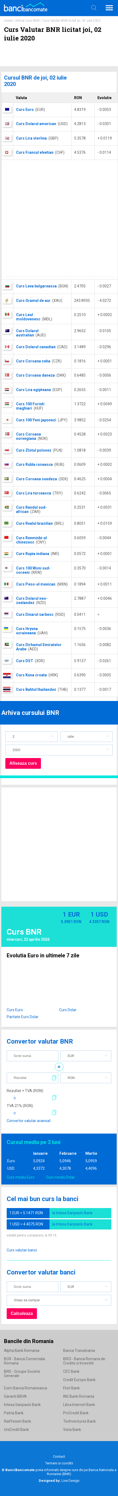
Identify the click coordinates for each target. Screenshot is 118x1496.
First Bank (71, 1388)
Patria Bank (14, 1413)
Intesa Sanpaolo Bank (22, 1405)
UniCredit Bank (16, 1429)
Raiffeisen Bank (17, 1421)
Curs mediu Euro (21, 1177)
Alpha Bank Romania (21, 1350)
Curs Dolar (68, 1010)
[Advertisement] (57, 219)
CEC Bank (71, 1371)
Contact (59, 1456)
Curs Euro (15, 1010)
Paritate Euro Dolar (23, 1017)
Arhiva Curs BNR (27, 21)
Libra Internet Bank (79, 1405)
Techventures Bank (79, 1421)
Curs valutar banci (22, 1250)
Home (8, 21)
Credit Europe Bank (79, 1380)
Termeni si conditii (59, 1463)
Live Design (59, 1481)
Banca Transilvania (79, 1350)
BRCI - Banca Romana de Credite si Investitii (84, 1361)
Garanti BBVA (15, 1396)
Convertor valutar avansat (29, 1121)
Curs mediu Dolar (60, 1177)
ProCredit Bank (76, 1413)
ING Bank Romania (78, 1396)
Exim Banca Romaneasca (25, 1388)
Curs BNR (24, 931)
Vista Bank (72, 1429)
